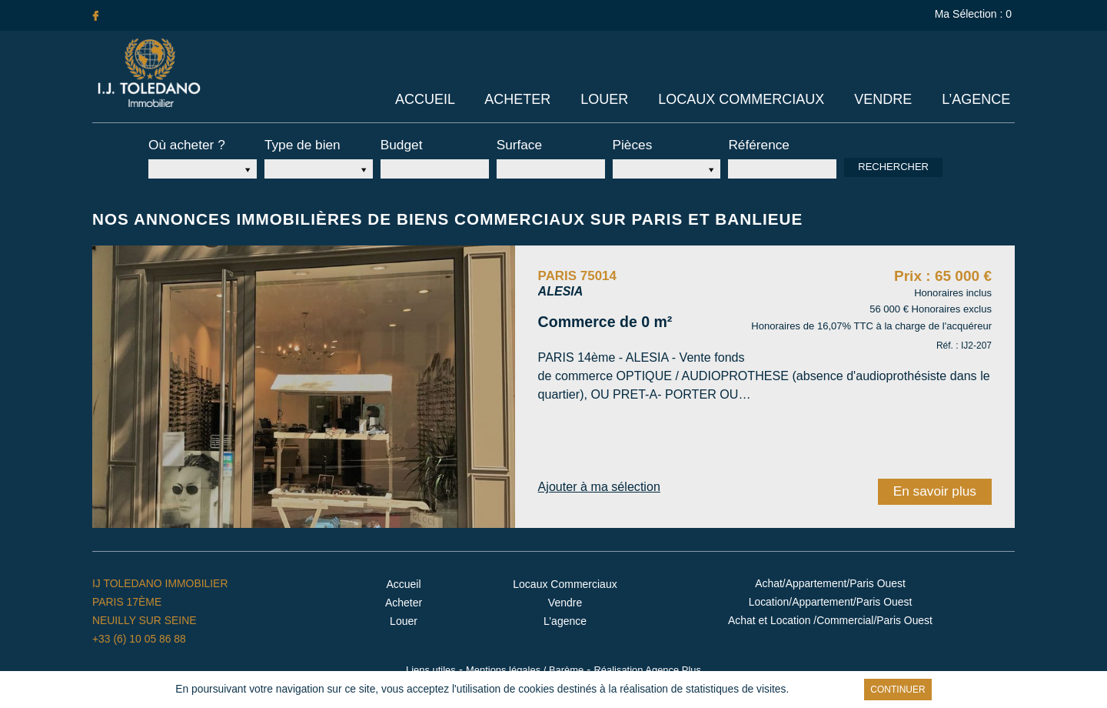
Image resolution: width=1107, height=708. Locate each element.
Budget (399, 144)
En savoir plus (784, 689)
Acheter (522, 100)
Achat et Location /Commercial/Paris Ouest (830, 616)
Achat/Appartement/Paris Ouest (830, 579)
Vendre (884, 100)
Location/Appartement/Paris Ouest (830, 598)
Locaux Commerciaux (743, 100)
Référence (754, 144)
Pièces (630, 144)
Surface (517, 144)
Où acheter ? (181, 144)
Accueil (430, 100)
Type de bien (297, 144)
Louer (607, 100)
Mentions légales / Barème (524, 664)
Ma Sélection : (975, 14)
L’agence (976, 100)
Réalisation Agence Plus (646, 664)
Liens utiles (432, 664)
